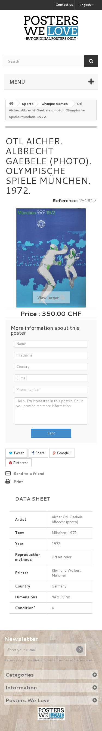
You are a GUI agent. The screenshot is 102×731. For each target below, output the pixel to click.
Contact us (64, 4)
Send (51, 433)
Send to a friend (29, 473)
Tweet (16, 452)
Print (18, 481)
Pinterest (18, 462)
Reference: (65, 200)
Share (38, 452)
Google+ (62, 452)
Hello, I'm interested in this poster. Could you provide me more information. (51, 411)
